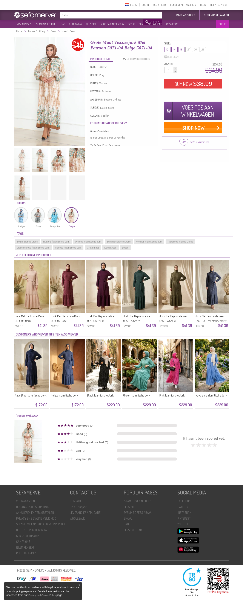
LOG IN (145, 4)
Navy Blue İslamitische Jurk (30, 395)
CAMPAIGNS (23, 541)
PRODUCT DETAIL (100, 59)
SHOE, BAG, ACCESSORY (112, 24)
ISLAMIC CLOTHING (45, 24)
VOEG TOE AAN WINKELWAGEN (197, 111)
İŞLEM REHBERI (25, 547)
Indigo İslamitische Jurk (64, 395)
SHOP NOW (193, 128)
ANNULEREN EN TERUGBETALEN (35, 512)
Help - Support (78, 507)
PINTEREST (184, 518)
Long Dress (110, 247)
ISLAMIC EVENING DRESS (138, 501)
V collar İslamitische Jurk (149, 241)
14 (174, 49)
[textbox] (101, 15)
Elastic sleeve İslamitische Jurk (33, 247)
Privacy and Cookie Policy (42, 595)
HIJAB (62, 24)
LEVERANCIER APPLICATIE (85, 512)
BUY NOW (193, 83)
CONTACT (75, 501)
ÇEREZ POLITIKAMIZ (27, 536)
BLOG (203, 4)
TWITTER (182, 507)
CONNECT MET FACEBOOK (183, 4)
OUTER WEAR (75, 24)
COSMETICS (172, 24)
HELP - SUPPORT (218, 4)
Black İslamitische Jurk (100, 395)
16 (181, 49)
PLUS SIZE (91, 24)
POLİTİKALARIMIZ (26, 553)
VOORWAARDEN (25, 501)
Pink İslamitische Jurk (172, 395)
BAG (126, 524)
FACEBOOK (183, 501)
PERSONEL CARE (133, 530)
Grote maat (93, 247)
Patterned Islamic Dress (180, 241)
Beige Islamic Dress (27, 241)
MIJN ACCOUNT (185, 15)
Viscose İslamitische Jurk (68, 247)
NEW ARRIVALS (24, 24)
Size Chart (171, 57)
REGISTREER (159, 4)
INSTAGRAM (184, 512)
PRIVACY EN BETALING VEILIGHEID (36, 518)
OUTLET (222, 24)
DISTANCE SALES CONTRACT (33, 507)
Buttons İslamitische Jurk (56, 241)
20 (195, 49)
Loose (125, 247)
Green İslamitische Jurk (136, 395)
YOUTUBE (183, 524)
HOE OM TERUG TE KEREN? (31, 530)
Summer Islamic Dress (119, 241)
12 (167, 49)
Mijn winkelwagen (216, 15)
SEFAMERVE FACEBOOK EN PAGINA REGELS (41, 524)
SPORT (131, 24)
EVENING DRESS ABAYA (138, 512)
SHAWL (128, 518)
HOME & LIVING (154, 24)
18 (188, 49)
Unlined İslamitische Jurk (88, 241)
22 (203, 49)
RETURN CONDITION (137, 59)
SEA (141, 24)
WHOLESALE (77, 518)
